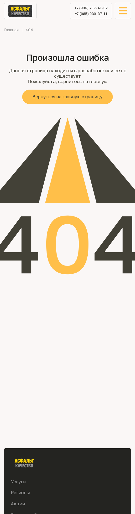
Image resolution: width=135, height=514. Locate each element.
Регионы (20, 492)
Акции (18, 503)
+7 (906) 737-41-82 (91, 8)
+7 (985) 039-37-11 (91, 14)
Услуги (18, 481)
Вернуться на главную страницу (67, 96)
